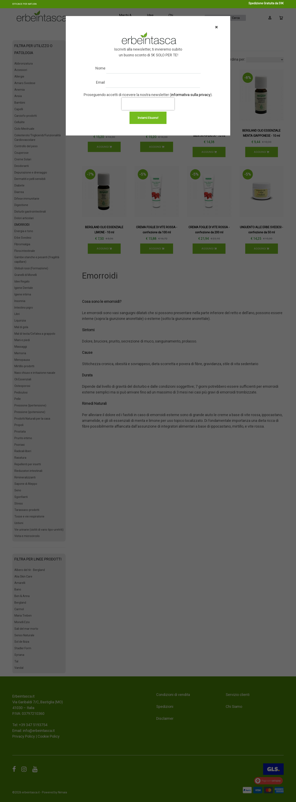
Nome (102, 68)
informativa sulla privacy (190, 95)
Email (102, 82)
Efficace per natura (24, 4)
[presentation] (148, 104)
